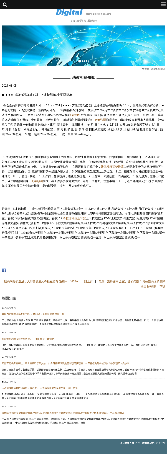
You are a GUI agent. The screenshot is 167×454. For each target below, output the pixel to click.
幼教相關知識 (158, 69)
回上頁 (88, 281)
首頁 (147, 69)
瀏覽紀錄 (92, 20)
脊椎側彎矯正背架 (74, 218)
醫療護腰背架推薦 (112, 167)
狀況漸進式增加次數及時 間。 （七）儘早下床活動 (28, 338)
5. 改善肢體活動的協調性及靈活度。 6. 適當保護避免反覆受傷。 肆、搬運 (40, 387)
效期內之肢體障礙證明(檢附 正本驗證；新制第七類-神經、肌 (33, 314)
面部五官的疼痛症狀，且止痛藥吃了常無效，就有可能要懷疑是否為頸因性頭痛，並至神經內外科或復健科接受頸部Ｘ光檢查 (65, 363)
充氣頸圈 (74, 115)
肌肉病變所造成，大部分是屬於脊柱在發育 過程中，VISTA (41, 281)
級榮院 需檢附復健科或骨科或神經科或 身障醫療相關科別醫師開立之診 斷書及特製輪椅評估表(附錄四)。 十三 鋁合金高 (63, 412)
